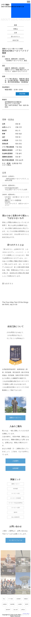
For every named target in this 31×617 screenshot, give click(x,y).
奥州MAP (8, 609)
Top (4, 598)
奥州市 (15, 516)
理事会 (15, 29)
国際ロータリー (15, 488)
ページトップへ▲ (26, 613)
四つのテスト (15, 37)
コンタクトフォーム (15, 544)
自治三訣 (16, 41)
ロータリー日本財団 (15, 502)
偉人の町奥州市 (15, 521)
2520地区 (15, 492)
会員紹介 (5, 604)
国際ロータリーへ (15, 422)
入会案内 (15, 465)
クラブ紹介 (10, 598)
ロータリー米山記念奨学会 (15, 507)
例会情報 (22, 94)
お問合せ (23, 609)
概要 (15, 26)
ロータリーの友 (15, 497)
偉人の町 (16, 609)
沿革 (15, 33)
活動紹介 (26, 598)
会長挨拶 (15, 472)
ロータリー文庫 (15, 511)
